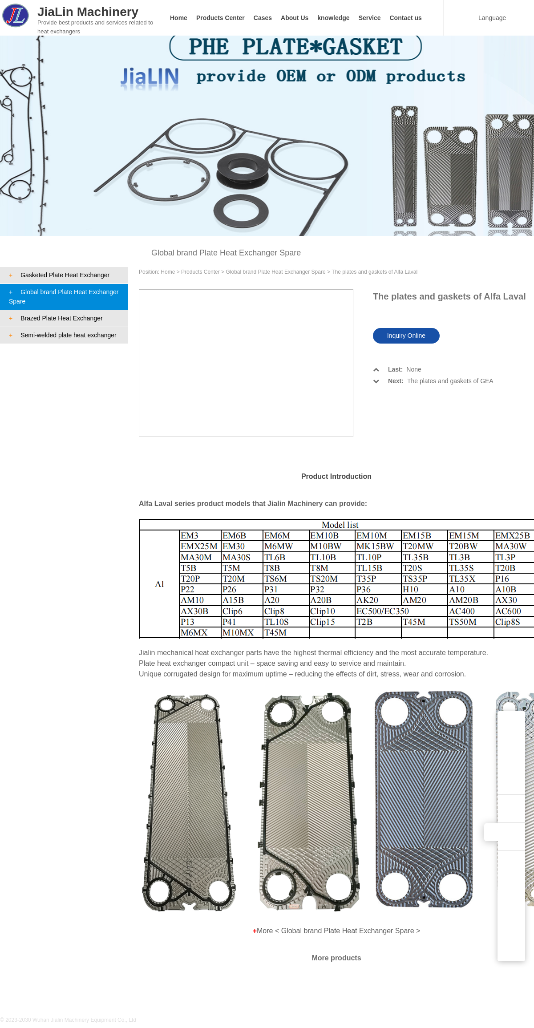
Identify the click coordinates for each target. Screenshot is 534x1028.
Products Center (220, 17)
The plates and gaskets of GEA (433, 380)
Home (178, 17)
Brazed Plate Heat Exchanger (56, 318)
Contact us (406, 17)
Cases (263, 17)
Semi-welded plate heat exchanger (63, 335)
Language (487, 17)
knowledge (333, 17)
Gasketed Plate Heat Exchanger (59, 275)
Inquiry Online (406, 335)
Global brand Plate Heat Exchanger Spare (63, 296)
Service (370, 17)
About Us (294, 17)
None (397, 369)
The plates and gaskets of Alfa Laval (374, 272)
